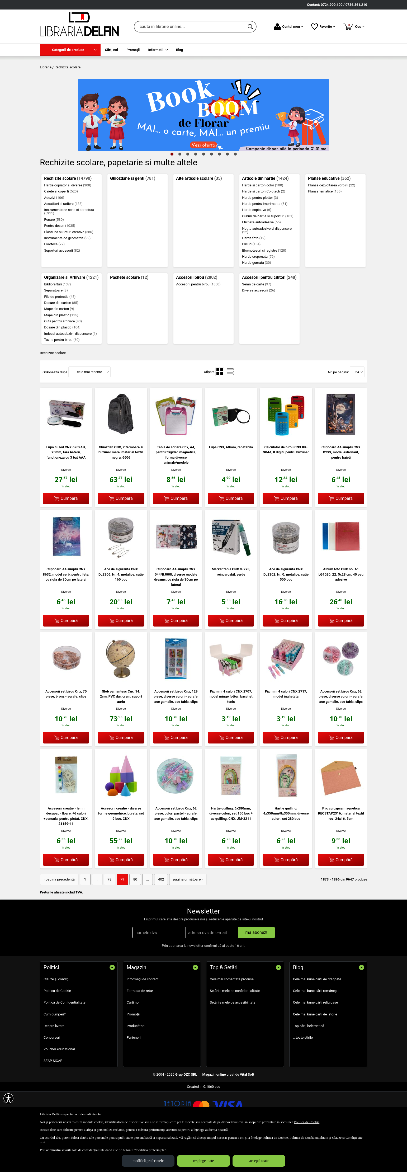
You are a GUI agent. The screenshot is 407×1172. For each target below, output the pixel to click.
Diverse (66, 508)
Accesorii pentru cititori (269, 315)
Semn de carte (256, 322)
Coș (354, 26)
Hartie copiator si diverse (67, 223)
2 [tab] (179, 192)
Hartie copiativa (256, 248)
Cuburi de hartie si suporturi (267, 254)
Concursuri (52, 1075)
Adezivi (54, 236)
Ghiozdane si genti (132, 216)
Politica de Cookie (57, 1028)
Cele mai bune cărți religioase (315, 1040)
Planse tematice (325, 230)
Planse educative (329, 216)
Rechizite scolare (68, 216)
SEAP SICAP (53, 1098)
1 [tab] (171, 192)
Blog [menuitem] (179, 50)
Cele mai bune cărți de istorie (315, 1052)
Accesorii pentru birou (198, 322)
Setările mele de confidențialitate (235, 1028)
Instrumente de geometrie (67, 276)
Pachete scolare (129, 315)
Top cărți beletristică (308, 1064)
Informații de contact (143, 1017)
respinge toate (203, 1161)
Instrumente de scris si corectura (69, 249)
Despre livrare (54, 1064)
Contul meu (288, 26)
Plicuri (251, 282)
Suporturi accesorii (62, 288)
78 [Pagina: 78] (108, 917)
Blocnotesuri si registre (264, 288)
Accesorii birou (196, 315)
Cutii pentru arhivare (63, 359)
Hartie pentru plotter (260, 236)
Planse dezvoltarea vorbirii (331, 223)
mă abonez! (256, 970)
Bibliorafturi (57, 322)
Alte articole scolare (199, 216)
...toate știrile (303, 1075)
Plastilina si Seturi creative (68, 270)
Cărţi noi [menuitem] (111, 50)
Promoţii (133, 1052)
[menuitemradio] (219, 410)
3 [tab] (187, 192)
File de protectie (59, 335)
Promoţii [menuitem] (133, 50)
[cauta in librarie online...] (189, 26)
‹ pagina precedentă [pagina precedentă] (59, 917)
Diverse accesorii (258, 329)
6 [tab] (211, 192)
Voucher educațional (59, 1087)
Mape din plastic (61, 353)
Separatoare (56, 329)
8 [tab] (227, 192)
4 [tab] (195, 192)
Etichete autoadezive (261, 260)
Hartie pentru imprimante (264, 242)
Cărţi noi (133, 1040)
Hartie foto (254, 276)
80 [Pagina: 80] (133, 917)
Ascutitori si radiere (63, 242)
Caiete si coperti (61, 230)
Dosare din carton (61, 341)
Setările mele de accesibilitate (232, 1040)
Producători (135, 1064)
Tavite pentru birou (61, 378)
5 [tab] (203, 192)
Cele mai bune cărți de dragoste (317, 1017)
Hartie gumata (256, 301)
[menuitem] (70, 50)
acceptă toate (259, 1161)
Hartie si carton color (262, 223)
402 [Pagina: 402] (158, 917)
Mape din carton (59, 347)
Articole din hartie (265, 216)
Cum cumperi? (55, 1052)
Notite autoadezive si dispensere (267, 268)
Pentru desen (59, 264)
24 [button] (357, 410)
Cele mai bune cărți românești (316, 1028)
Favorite (323, 26)
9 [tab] (235, 192)
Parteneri (134, 1075)
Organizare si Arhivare (71, 315)
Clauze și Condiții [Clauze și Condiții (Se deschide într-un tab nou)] (344, 1138)
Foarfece (54, 282)
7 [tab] (219, 192)
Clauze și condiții (56, 1017)
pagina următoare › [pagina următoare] (183, 917)
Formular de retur (140, 1028)
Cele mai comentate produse (232, 1017)
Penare (54, 258)
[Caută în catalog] (251, 26)
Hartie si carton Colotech (263, 230)
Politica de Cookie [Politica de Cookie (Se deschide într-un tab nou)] (306, 1122)
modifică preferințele (148, 1161)
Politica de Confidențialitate (65, 1040)
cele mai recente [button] (89, 410)
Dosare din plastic (62, 366)
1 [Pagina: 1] (84, 917)
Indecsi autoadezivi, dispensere (70, 372)
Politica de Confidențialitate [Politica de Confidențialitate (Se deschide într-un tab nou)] (309, 1138)
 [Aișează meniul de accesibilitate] (8, 1098)
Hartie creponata (258, 294)
